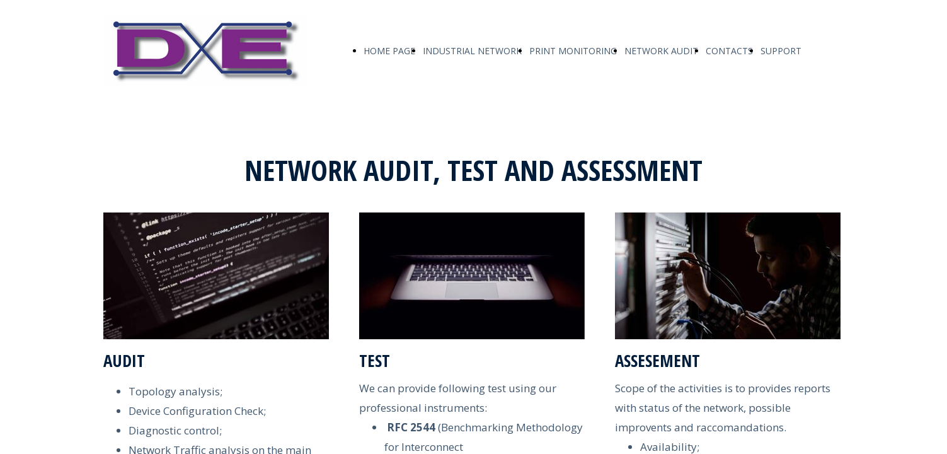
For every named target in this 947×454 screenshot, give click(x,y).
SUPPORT (780, 51)
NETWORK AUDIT (661, 51)
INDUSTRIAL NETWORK (472, 51)
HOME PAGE (389, 51)
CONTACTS (729, 51)
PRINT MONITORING (573, 51)
